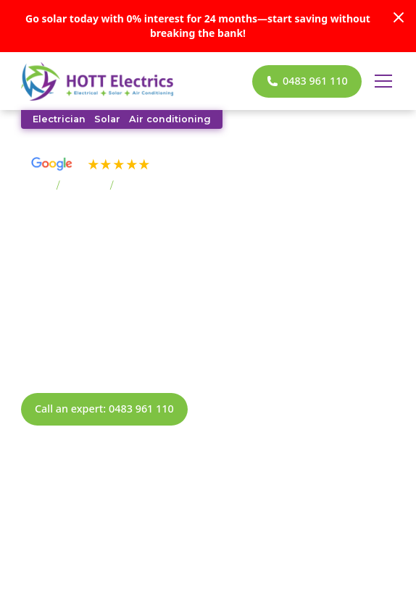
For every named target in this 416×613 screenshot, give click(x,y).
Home (36, 185)
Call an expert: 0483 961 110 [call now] (104, 408)
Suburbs (84, 185)
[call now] (307, 81)
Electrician (59, 119)
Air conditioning (170, 119)
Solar (107, 119)
